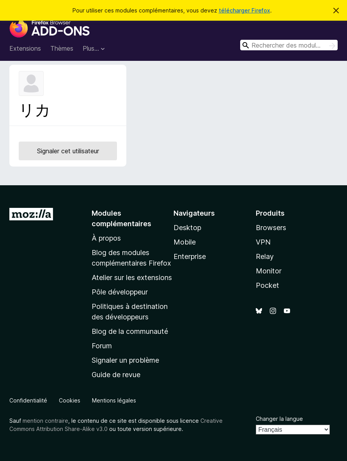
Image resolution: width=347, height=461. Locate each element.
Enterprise (190, 256)
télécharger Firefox (244, 10)
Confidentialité (28, 400)
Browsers (271, 227)
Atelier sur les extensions (132, 277)
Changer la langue (279, 418)
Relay (265, 256)
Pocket (267, 285)
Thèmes (61, 48)
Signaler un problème (125, 360)
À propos (106, 238)
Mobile (185, 242)
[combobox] (289, 45)
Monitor (268, 271)
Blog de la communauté (130, 331)
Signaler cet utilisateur (68, 151)
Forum (102, 346)
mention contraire (45, 420)
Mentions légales (114, 400)
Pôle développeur (120, 292)
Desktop (187, 227)
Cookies (69, 400)
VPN (263, 242)
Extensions (25, 48)
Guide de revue (116, 375)
